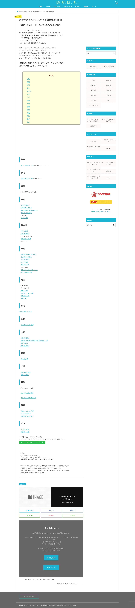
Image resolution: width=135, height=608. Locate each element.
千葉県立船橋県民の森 (28, 254)
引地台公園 (24, 233)
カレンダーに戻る (29, 596)
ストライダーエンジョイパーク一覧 (32, 442)
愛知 (28, 110)
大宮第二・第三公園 (27, 293)
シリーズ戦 (93, 141)
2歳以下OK (93, 126)
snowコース (108, 148)
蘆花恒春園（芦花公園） (28, 210)
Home (40, 6)
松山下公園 (24, 262)
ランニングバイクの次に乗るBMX (108, 163)
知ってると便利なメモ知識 (93, 170)
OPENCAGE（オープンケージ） (101, 211)
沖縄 (108, 100)
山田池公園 (24, 338)
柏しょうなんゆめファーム (29, 270)
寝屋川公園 (24, 375)
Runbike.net (62, 605)
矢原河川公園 (25, 432)
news (108, 178)
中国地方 (93, 95)
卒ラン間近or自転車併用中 (93, 147)
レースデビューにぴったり (108, 140)
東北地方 (108, 80)
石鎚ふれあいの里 (26, 411)
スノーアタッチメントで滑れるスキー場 (93, 177)
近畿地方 (108, 90)
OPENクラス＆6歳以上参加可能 (108, 120)
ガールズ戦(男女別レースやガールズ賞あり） (93, 120)
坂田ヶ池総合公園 (26, 272)
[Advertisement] (51, 141)
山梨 (28, 103)
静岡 (28, 100)
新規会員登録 (51, 558)
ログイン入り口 (51, 567)
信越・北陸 (93, 85)
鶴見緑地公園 (25, 372)
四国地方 (93, 100)
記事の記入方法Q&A (108, 66)
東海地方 (93, 90)
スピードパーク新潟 (27, 178)
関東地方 (108, 85)
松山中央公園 (25, 413)
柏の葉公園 (24, 259)
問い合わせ (77, 6)
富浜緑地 (23, 359)
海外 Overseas (93, 105)
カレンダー (48, 6)
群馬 (28, 85)
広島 (28, 116)
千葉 (28, 94)
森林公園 (23, 298)
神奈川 (29, 91)
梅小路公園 (24, 346)
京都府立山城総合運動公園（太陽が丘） (33, 340)
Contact (21, 605)
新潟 (28, 82)
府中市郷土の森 (26, 208)
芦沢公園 (23, 231)
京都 (28, 106)
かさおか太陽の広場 (27, 393)
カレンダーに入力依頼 (32, 605)
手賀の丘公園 (25, 265)
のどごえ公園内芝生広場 (28, 398)
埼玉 (28, 97)
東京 (28, 88)
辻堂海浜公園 (25, 239)
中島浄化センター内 (25, 311)
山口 (28, 122)
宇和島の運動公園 (26, 416)
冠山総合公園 (25, 429)
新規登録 (86, 6)
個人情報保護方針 (45, 605)
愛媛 (28, 119)
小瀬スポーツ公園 (26, 325)
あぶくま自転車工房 (27, 165)
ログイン (94, 6)
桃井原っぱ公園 (26, 213)
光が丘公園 (24, 205)
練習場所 (23, 484)
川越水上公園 (25, 296)
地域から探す (57, 6)
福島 (28, 79)
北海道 (93, 80)
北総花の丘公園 (26, 257)
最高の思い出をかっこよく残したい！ (93, 163)
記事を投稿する (68, 6)
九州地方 (108, 95)
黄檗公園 (23, 343)
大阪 (28, 113)
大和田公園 (24, 290)
